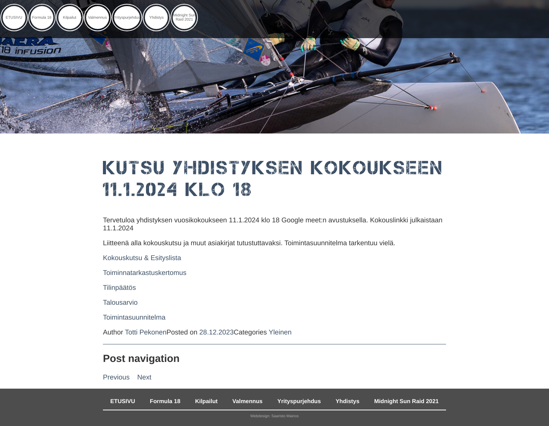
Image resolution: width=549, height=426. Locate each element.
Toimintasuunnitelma (134, 317)
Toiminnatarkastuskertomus (144, 272)
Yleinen (280, 332)
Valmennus (97, 18)
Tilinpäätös (119, 287)
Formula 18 (41, 18)
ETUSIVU (14, 18)
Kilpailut (69, 18)
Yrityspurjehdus (127, 18)
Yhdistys (156, 18)
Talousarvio (120, 302)
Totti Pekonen (146, 332)
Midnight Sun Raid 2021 (184, 17)
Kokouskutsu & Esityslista (142, 258)
